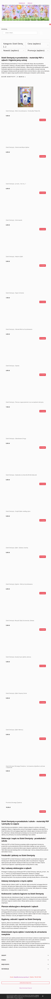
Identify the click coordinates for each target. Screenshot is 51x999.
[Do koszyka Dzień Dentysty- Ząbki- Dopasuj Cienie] (42, 702)
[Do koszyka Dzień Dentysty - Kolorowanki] (42, 229)
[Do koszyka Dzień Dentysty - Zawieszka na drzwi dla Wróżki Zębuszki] (42, 484)
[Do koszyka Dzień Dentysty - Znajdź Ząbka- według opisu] (42, 520)
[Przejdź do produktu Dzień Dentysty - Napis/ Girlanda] (25, 283)
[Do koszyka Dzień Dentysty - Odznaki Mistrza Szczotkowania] (42, 338)
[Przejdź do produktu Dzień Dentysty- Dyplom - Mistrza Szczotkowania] (25, 574)
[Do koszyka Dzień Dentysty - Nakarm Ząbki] (42, 265)
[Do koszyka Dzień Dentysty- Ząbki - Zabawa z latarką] (42, 557)
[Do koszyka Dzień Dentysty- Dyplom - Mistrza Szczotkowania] (42, 593)
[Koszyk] (49, 27)
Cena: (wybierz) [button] (34, 43)
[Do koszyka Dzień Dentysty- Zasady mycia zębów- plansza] (42, 666)
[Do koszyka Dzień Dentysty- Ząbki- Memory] (42, 739)
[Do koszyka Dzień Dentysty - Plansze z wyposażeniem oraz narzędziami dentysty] (42, 411)
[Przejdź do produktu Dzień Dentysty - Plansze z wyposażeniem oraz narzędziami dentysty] (25, 392)
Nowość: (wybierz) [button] (11, 50)
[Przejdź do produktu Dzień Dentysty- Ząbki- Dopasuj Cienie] (25, 684)
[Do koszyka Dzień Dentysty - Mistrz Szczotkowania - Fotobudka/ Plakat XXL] (42, 120)
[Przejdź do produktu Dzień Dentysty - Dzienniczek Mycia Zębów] (25, 138)
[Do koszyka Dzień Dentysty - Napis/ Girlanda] (42, 302)
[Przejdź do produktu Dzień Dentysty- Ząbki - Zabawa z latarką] (25, 538)
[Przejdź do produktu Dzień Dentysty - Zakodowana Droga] (25, 429)
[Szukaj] (45, 25)
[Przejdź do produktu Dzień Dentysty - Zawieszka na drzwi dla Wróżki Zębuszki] (25, 465)
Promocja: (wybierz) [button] (36, 50)
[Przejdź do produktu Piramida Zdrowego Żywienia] (25, 793)
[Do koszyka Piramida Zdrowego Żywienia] (42, 811)
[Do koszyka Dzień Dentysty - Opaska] (42, 375)
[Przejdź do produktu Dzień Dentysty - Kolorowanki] (25, 210)
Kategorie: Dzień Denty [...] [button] (13, 45)
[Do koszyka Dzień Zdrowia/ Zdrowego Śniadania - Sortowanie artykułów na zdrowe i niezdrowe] (42, 775)
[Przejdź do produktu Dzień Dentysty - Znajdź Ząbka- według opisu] (25, 502)
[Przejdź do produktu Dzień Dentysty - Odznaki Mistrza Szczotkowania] (25, 320)
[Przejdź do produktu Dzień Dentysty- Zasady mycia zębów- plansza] (25, 647)
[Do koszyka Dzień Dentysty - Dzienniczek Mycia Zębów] (42, 156)
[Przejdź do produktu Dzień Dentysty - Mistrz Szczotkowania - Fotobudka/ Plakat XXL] (25, 97)
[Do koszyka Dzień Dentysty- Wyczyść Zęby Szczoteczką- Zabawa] (42, 629)
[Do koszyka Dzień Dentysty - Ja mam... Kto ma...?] (42, 193)
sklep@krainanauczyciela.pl (21, 977)
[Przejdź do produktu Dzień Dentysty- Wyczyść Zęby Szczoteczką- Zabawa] (25, 611)
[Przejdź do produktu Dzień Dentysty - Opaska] (25, 356)
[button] (2, 25)
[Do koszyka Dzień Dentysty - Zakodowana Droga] (42, 447)
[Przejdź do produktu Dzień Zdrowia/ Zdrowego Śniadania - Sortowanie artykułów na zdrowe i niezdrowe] (25, 756)
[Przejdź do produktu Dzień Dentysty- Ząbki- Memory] (25, 720)
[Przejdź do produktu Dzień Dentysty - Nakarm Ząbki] (25, 247)
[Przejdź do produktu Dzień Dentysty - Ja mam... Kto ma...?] (25, 174)
